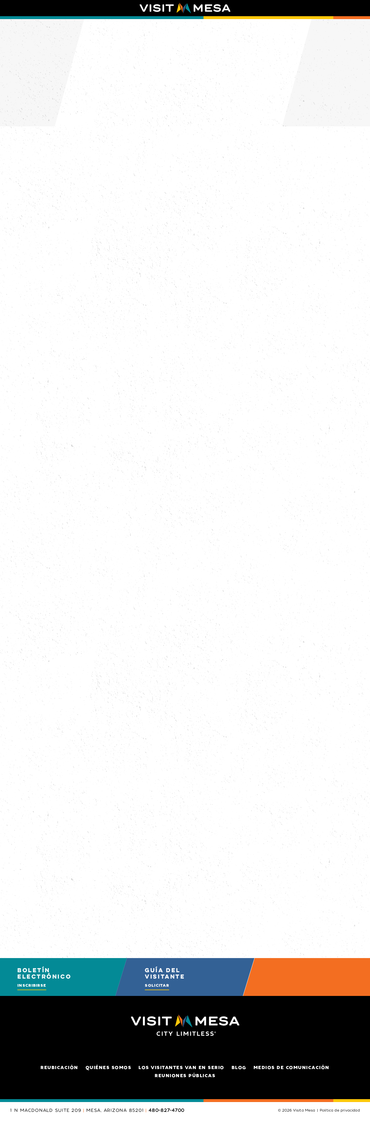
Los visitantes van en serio (181, 1067)
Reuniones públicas (185, 1075)
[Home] (185, 8)
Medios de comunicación (292, 1067)
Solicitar (157, 985)
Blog (239, 1067)
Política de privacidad (340, 1110)
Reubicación (59, 1067)
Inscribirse (31, 985)
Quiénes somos (109, 1067)
